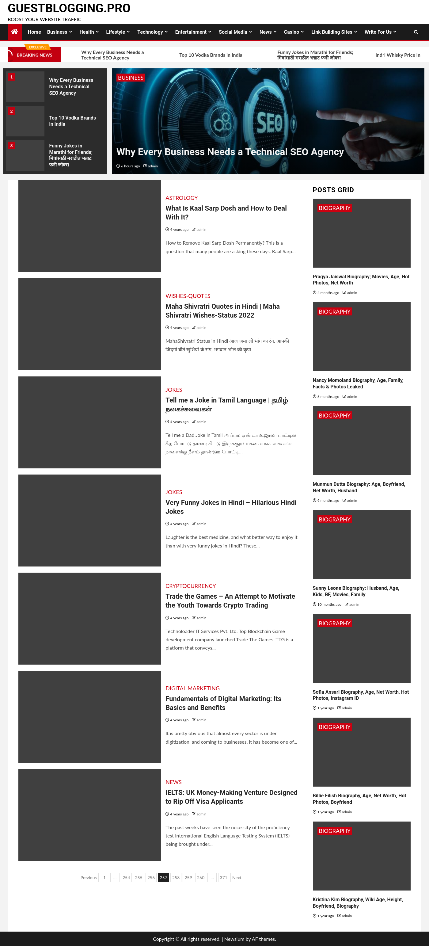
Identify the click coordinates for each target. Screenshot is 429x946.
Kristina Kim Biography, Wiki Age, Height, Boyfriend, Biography (358, 903)
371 (223, 877)
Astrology (181, 197)
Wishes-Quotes (187, 295)
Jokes (173, 389)
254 (126, 877)
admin (153, 166)
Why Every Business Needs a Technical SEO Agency (104, 55)
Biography (335, 207)
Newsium (234, 939)
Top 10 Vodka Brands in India (202, 55)
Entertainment (191, 32)
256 (151, 877)
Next (236, 877)
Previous (89, 877)
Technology (150, 32)
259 (188, 877)
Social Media (233, 32)
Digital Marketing (192, 688)
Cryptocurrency (190, 585)
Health (87, 32)
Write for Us (378, 32)
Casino (291, 32)
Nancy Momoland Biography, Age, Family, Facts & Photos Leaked (358, 383)
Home (34, 32)
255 (138, 877)
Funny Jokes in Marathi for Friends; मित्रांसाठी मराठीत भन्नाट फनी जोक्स (306, 55)
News (266, 32)
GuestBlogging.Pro (69, 8)
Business (57, 32)
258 (176, 877)
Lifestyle (115, 32)
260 (200, 877)
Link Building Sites (331, 32)
